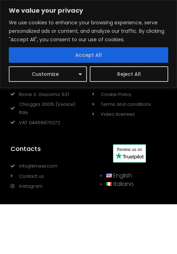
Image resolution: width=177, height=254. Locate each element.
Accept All (88, 55)
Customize (45, 74)
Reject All (129, 74)
